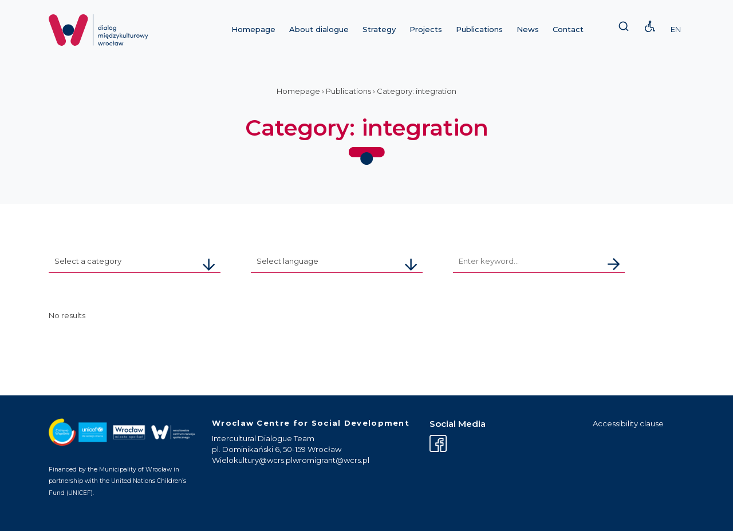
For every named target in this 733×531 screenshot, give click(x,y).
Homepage (253, 29)
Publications (479, 29)
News (528, 29)
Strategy (379, 29)
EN (676, 29)
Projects (425, 29)
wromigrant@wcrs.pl (331, 460)
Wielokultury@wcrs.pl (252, 460)
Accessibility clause (628, 423)
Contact (568, 29)
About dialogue (319, 29)
